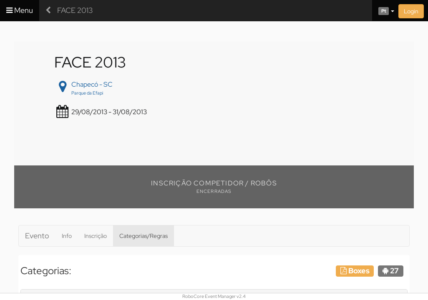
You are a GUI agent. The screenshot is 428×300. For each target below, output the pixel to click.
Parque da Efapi (87, 93)
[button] (383, 10)
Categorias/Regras (143, 236)
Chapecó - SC (92, 84)
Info (67, 236)
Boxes (355, 270)
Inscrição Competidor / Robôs (214, 183)
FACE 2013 (75, 10)
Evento (37, 235)
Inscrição (95, 236)
